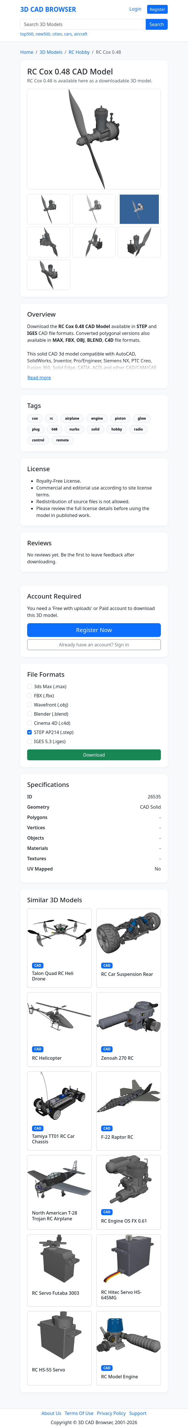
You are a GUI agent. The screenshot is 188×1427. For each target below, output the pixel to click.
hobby (116, 429)
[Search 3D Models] (83, 24)
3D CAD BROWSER (48, 9)
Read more (39, 377)
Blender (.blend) (51, 714)
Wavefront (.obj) (51, 705)
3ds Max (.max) (50, 686)
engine (97, 418)
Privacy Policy (111, 1413)
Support (137, 1413)
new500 (43, 34)
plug (36, 429)
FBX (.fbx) (44, 695)
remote (62, 440)
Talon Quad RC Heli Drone (52, 976)
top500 (26, 34)
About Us (51, 1413)
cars (68, 34)
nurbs (74, 429)
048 (55, 429)
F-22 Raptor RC (117, 1137)
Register (157, 9)
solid (95, 429)
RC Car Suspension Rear (127, 974)
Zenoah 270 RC (117, 1058)
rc (51, 418)
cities (57, 34)
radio (138, 429)
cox (35, 418)
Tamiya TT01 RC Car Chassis (53, 1139)
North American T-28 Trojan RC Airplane (54, 1215)
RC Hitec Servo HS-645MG (121, 1295)
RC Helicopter (47, 1058)
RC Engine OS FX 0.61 (124, 1221)
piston (120, 418)
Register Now (94, 630)
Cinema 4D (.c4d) (52, 723)
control (38, 440)
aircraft (80, 34)
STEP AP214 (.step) (53, 732)
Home (26, 52)
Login (135, 9)
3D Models (50, 52)
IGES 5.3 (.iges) (49, 741)
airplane (72, 418)
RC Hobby (79, 52)
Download (94, 755)
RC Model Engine (119, 1376)
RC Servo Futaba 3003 (55, 1293)
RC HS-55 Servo (48, 1370)
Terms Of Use (79, 1413)
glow (142, 418)
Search (156, 24)
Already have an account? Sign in (94, 645)
